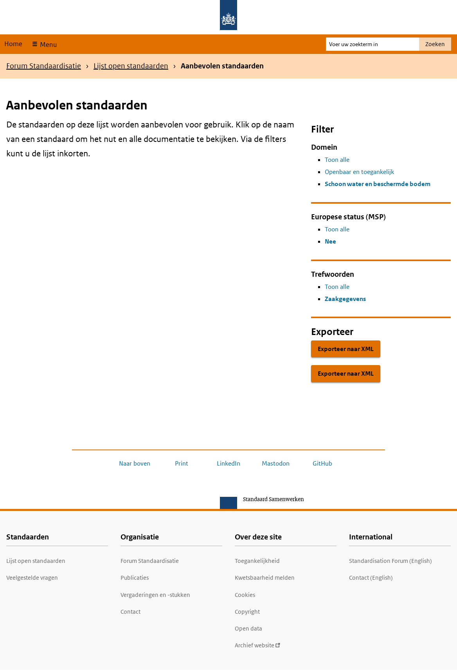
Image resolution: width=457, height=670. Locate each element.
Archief (258, 645)
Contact (130, 611)
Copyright (247, 611)
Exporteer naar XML (346, 349)
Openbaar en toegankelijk (359, 172)
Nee (330, 241)
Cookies (245, 594)
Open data (248, 628)
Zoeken (435, 44)
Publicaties (135, 577)
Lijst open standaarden (131, 65)
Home (13, 43)
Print (181, 463)
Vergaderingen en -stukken (155, 594)
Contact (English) (371, 577)
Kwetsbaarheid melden (265, 577)
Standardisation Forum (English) (390, 560)
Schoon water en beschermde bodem (377, 184)
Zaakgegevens (345, 299)
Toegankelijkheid (257, 560)
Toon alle (337, 160)
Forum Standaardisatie (43, 65)
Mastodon (276, 463)
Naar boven (134, 463)
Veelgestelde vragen (32, 577)
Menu (47, 44)
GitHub (322, 463)
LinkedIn (228, 463)
